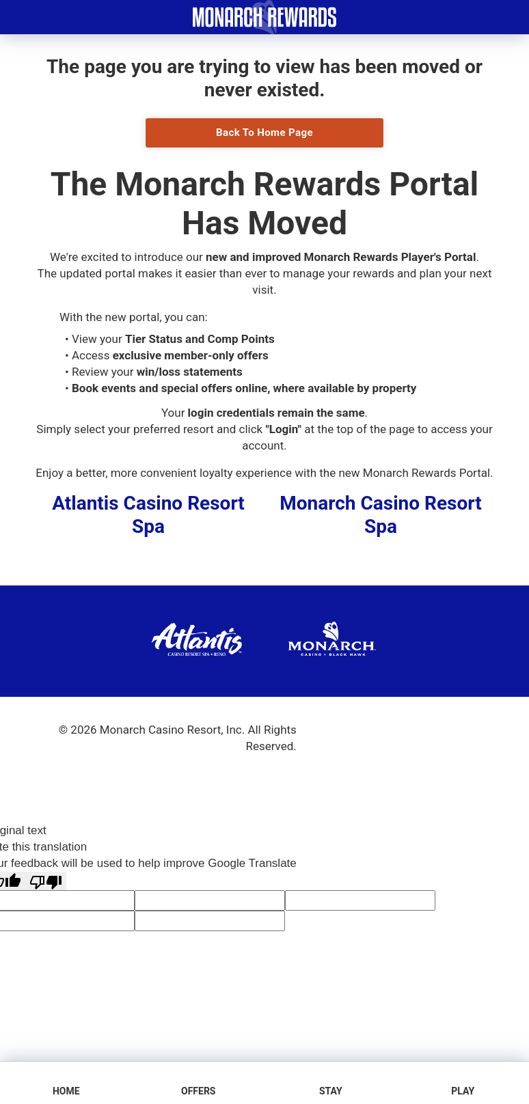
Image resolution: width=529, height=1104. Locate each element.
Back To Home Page (264, 132)
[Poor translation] (45, 881)
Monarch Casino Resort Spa (380, 515)
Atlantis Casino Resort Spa (148, 515)
